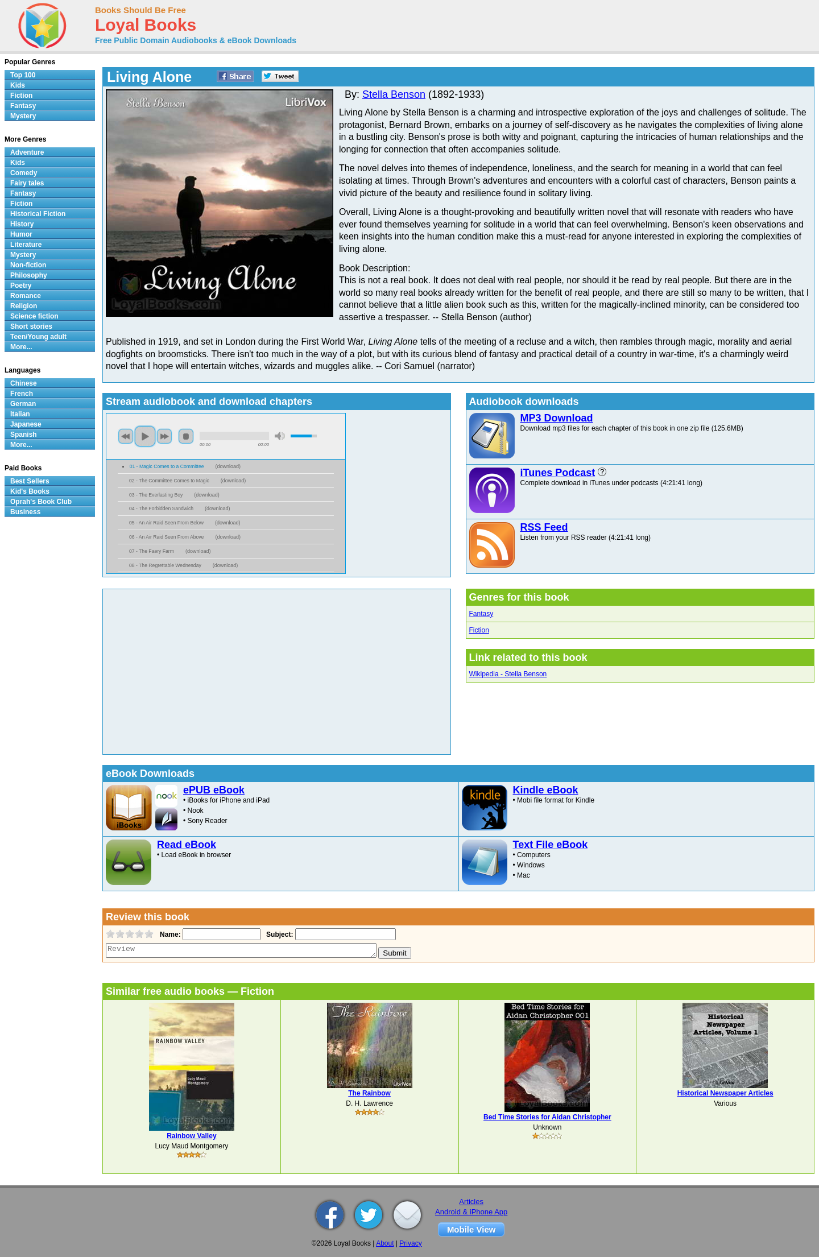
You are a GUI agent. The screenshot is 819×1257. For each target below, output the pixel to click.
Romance (25, 296)
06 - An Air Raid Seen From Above (166, 537)
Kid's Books (29, 491)
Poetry (20, 286)
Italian (20, 414)
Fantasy (481, 614)
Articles (471, 1201)
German (23, 404)
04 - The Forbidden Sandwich (161, 508)
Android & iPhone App (471, 1212)
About (385, 1243)
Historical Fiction (37, 214)
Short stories (31, 326)
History (22, 224)
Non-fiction (28, 265)
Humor (21, 234)
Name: (169, 934)
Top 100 (22, 75)
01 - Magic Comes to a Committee (167, 466)
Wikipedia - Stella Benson (508, 674)
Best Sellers (29, 481)
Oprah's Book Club (41, 502)
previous (126, 436)
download (228, 466)
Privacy (410, 1243)
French (21, 394)
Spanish (23, 435)
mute (280, 436)
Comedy (23, 173)
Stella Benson (393, 94)
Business (25, 512)
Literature (26, 245)
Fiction (479, 630)
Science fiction (34, 316)
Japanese (26, 424)
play (145, 436)
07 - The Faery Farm (151, 551)
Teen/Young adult (38, 337)
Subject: (278, 934)
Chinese (23, 383)
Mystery (23, 116)
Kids (17, 85)
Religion (23, 306)
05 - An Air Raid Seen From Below (166, 523)
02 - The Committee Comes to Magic (169, 480)
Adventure (27, 152)
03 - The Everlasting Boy (156, 495)
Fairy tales (27, 183)
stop (186, 436)
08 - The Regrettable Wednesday (165, 565)
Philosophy (28, 275)
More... (21, 347)
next (164, 436)
